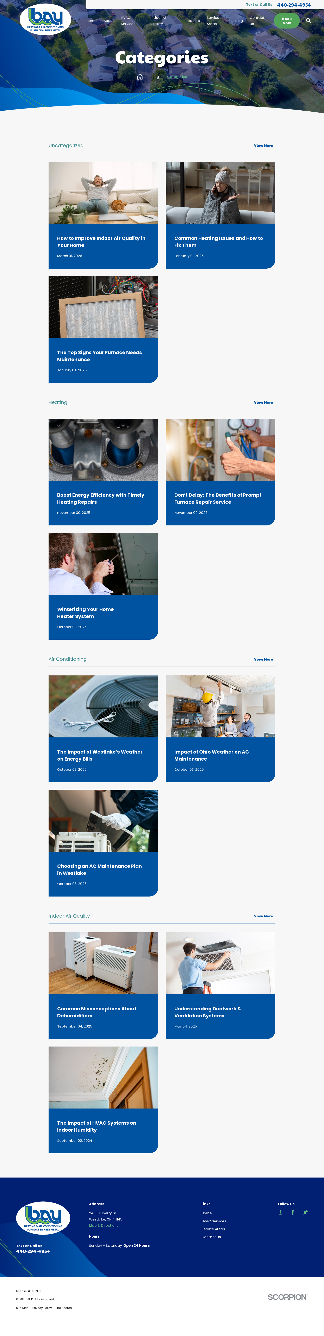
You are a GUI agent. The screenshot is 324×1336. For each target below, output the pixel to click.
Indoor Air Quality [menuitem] (159, 20)
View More (263, 145)
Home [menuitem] (91, 20)
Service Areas (213, 1228)
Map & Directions (103, 1225)
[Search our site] (308, 20)
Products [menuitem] (192, 20)
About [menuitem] (109, 20)
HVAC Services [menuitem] (128, 20)
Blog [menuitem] (239, 20)
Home (206, 1213)
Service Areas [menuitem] (213, 20)
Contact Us (211, 1236)
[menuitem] (22, 1308)
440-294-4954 (294, 4)
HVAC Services (213, 1221)
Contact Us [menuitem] (257, 20)
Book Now (287, 21)
